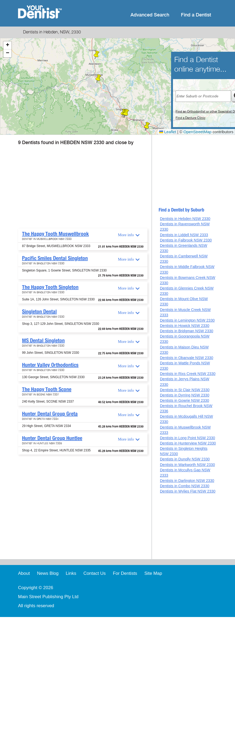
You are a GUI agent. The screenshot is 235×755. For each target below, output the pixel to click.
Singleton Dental (39, 311)
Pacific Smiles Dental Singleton (55, 258)
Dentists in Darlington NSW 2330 (187, 480)
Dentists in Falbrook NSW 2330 (186, 240)
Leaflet (167, 132)
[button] (98, 78)
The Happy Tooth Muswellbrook (55, 234)
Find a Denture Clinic (190, 118)
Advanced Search (149, 15)
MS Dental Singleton (43, 340)
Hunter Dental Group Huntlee (52, 438)
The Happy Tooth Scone (46, 389)
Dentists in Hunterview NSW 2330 (188, 443)
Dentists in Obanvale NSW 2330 (186, 358)
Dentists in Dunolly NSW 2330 (185, 459)
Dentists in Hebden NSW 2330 (185, 219)
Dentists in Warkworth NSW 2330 (187, 465)
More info (126, 235)
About (24, 573)
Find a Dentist (196, 15)
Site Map (153, 573)
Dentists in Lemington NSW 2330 (187, 320)
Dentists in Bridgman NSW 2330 (186, 331)
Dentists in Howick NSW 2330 (184, 325)
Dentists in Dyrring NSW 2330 (184, 395)
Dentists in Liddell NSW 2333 (184, 235)
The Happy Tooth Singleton (50, 287)
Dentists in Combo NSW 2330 (184, 486)
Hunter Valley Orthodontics (50, 365)
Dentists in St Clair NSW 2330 (185, 390)
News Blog (47, 573)
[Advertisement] (79, 189)
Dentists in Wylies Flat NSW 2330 (187, 491)
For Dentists (125, 573)
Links (71, 573)
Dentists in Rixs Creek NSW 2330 (187, 374)
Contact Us (94, 573)
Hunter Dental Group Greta (50, 414)
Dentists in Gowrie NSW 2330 (184, 400)
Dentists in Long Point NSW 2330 (187, 438)
